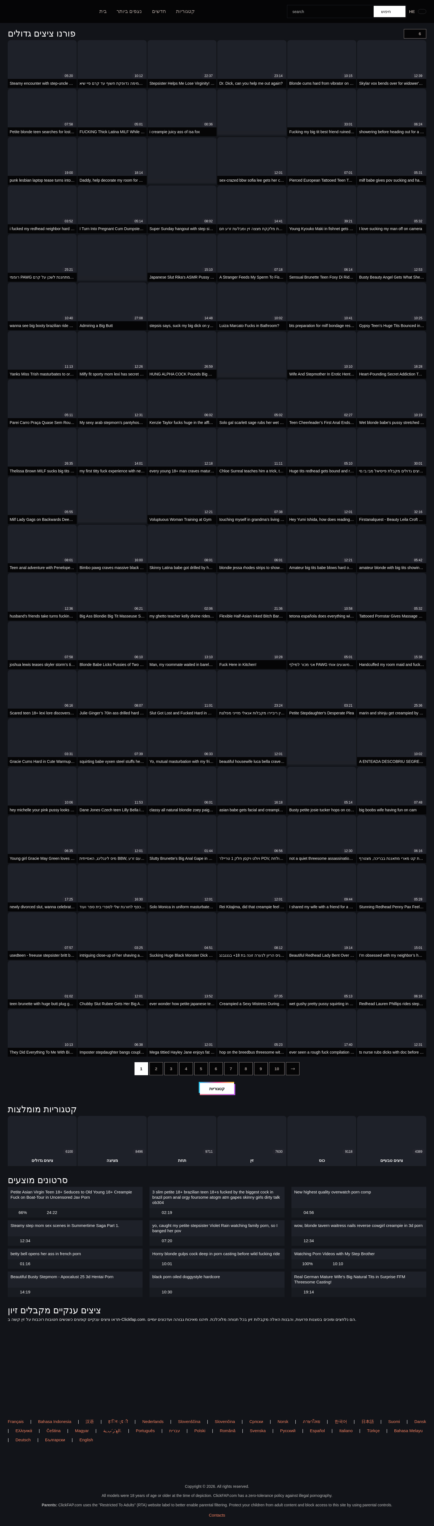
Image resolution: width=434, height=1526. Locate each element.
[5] (201, 1068)
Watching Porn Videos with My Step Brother (334, 1253)
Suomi (394, 1421)
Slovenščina (189, 1421)
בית (103, 11)
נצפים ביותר (129, 11)
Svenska (258, 1430)
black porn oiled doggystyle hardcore (186, 1276)
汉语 (90, 1421)
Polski (199, 1430)
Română (228, 1430)
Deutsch (23, 1439)
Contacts (217, 1515)
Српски (256, 1421)
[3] (171, 1068)
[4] (186, 1068)
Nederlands (153, 1421)
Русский (288, 1430)
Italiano (346, 1430)
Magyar (82, 1430)
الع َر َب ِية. (112, 1430)
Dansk (420, 1421)
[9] (261, 1068)
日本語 (367, 1421)
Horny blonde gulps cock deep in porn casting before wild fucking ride (216, 1253)
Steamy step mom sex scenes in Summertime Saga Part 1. (65, 1225)
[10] (277, 1068)
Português (145, 1430)
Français (16, 1421)
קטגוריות (185, 11)
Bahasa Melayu (408, 1430)
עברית (174, 1430)
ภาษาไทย (311, 1421)
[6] (216, 1068)
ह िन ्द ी (118, 1421)
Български (55, 1439)
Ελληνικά (24, 1430)
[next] (292, 1068)
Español (317, 1430)
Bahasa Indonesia (54, 1421)
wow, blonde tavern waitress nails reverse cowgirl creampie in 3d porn (358, 1225)
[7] (231, 1068)
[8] (246, 1068)
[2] (156, 1068)
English (86, 1439)
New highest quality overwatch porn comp (332, 1192)
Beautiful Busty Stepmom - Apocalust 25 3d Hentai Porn (62, 1276)
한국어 (341, 1421)
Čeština (53, 1430)
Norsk (283, 1421)
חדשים (159, 11)
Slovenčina (225, 1421)
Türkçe (373, 1430)
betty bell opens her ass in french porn (46, 1253)
